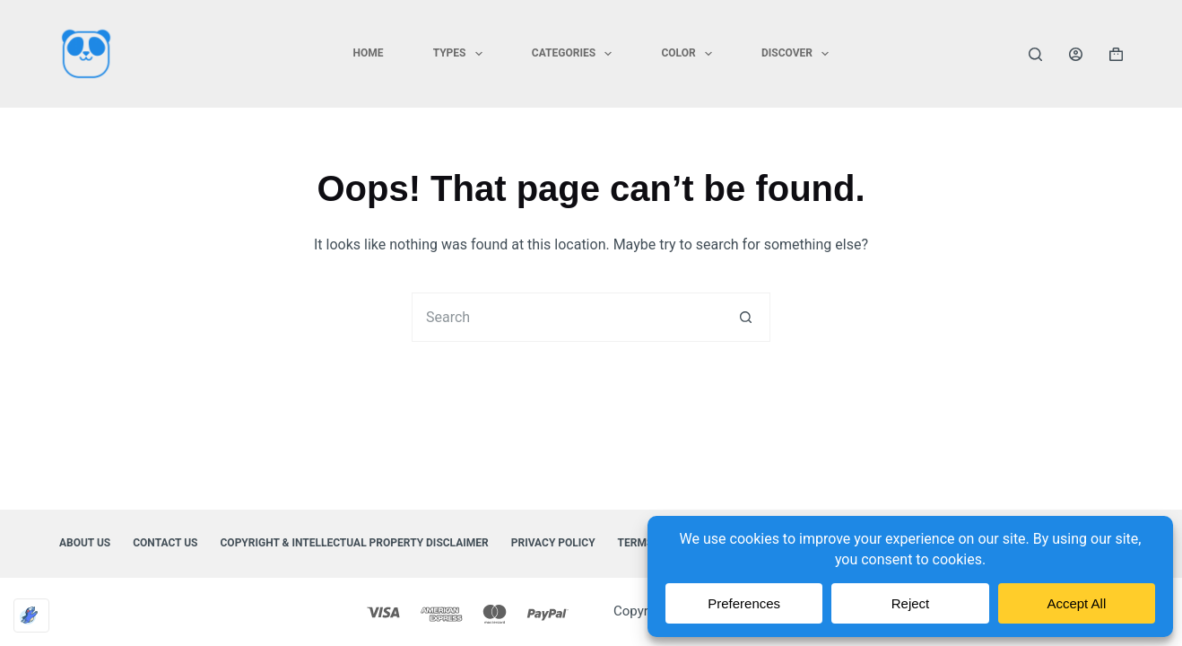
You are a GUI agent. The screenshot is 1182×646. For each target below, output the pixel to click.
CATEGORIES (576, 54)
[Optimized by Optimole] (31, 615)
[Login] (1075, 54)
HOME (368, 53)
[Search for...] (566, 317)
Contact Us (165, 543)
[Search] (1035, 54)
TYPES (461, 54)
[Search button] (745, 317)
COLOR (690, 54)
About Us (84, 543)
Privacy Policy (553, 543)
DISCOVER (798, 54)
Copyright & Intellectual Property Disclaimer (355, 543)
